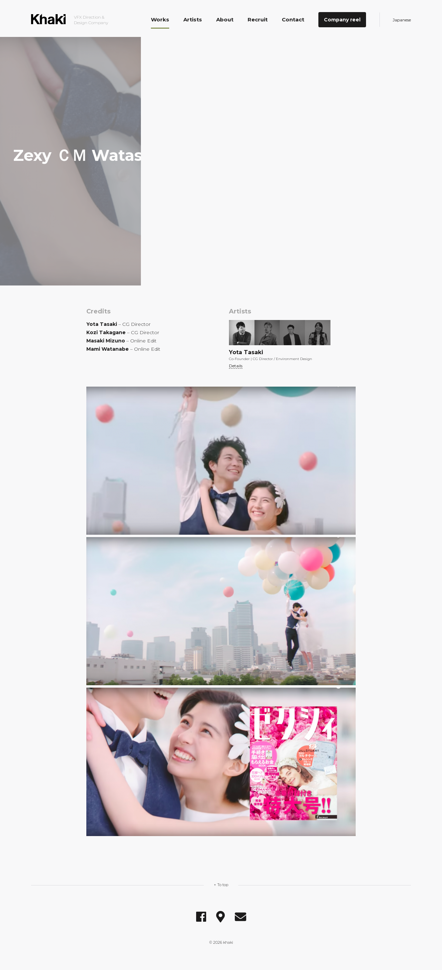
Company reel (342, 20)
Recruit (258, 19)
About (224, 19)
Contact (293, 19)
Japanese (402, 19)
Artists (192, 19)
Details (235, 365)
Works (160, 19)
